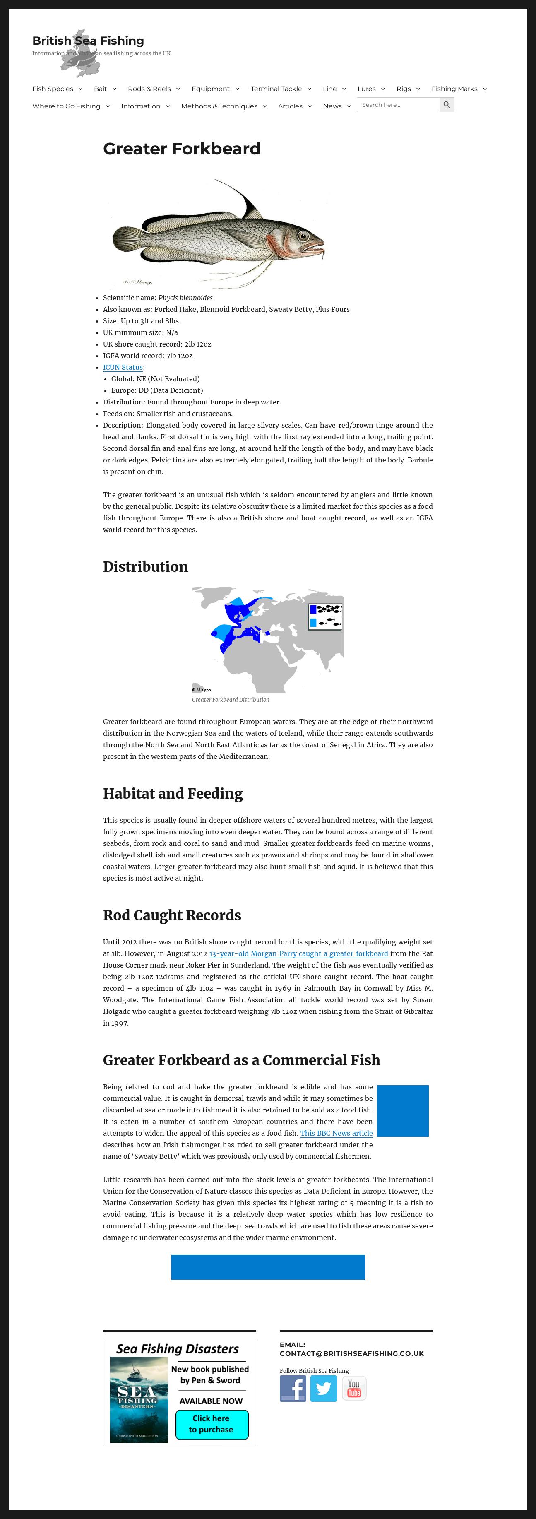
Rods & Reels (149, 89)
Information (141, 106)
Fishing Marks (455, 89)
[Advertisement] (404, 1112)
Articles (290, 106)
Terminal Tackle (276, 89)
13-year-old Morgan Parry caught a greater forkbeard (298, 953)
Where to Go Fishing (66, 106)
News (332, 106)
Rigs (404, 89)
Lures (367, 89)
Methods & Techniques (219, 106)
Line (330, 89)
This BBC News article (336, 1133)
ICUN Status (123, 367)
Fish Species (52, 89)
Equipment (211, 89)
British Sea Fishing (88, 41)
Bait (100, 89)
